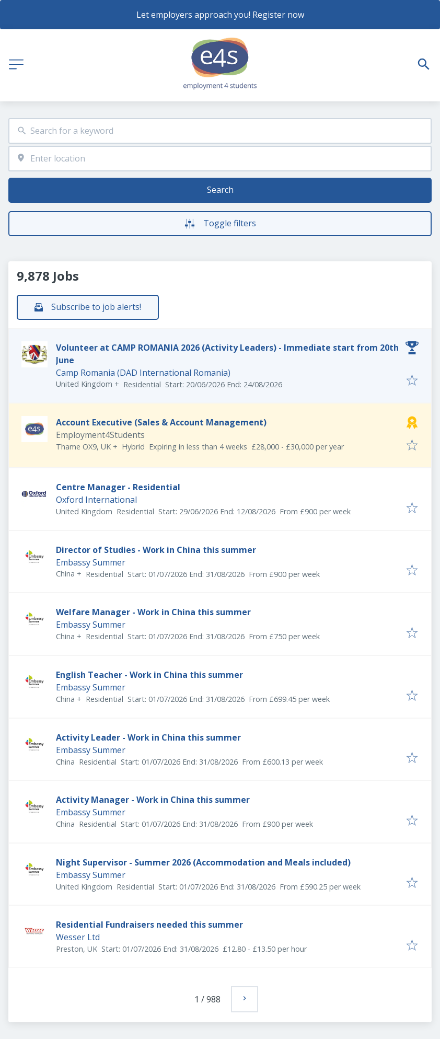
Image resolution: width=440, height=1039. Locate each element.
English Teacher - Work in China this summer (149, 674)
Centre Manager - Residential (118, 487)
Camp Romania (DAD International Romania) (143, 372)
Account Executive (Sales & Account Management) (161, 422)
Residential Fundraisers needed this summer (149, 924)
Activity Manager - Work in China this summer (153, 799)
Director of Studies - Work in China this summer (156, 550)
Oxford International (96, 499)
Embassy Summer (90, 562)
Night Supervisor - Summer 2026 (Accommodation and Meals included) (203, 862)
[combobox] (220, 131)
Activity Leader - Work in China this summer (148, 737)
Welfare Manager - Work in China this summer (153, 612)
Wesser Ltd (78, 937)
